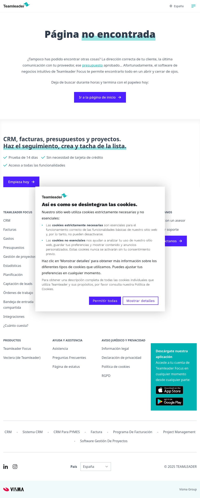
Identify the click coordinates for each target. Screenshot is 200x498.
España (177, 6)
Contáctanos (169, 241)
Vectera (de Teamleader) (21, 357)
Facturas (9, 229)
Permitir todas (105, 301)
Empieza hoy (21, 181)
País (73, 466)
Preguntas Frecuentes (69, 357)
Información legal (115, 348)
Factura (96, 432)
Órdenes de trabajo (18, 292)
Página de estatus (66, 366)
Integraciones (13, 316)
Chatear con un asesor (168, 220)
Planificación (13, 274)
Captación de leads (17, 283)
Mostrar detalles (140, 301)
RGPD (106, 375)
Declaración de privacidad (121, 357)
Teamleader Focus (17, 348)
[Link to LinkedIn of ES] (5, 466)
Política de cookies (116, 366)
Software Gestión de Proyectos (104, 441)
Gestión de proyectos (19, 256)
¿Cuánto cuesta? (15, 325)
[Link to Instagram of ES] (15, 466)
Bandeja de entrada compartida (18, 304)
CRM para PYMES (67, 432)
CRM (6, 220)
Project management (179, 432)
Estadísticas (12, 265)
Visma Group (188, 489)
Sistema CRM (33, 432)
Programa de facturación (132, 432)
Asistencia (60, 348)
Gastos (8, 238)
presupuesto (92, 65)
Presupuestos (13, 247)
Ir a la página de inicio (100, 97)
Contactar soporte (165, 229)
